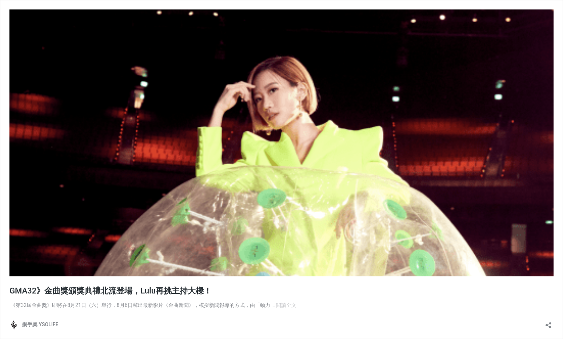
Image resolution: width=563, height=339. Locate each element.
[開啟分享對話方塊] (548, 322)
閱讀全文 (286, 305)
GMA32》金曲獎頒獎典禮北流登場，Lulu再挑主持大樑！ (110, 290)
